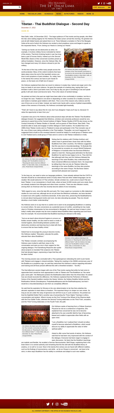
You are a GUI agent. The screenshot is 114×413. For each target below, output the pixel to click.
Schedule (48, 14)
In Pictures (69, 14)
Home (22, 14)
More (90, 14)
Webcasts (99, 7)
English (7, 3)
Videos (80, 14)
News (58, 14)
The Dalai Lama (34, 14)
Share (23, 31)
